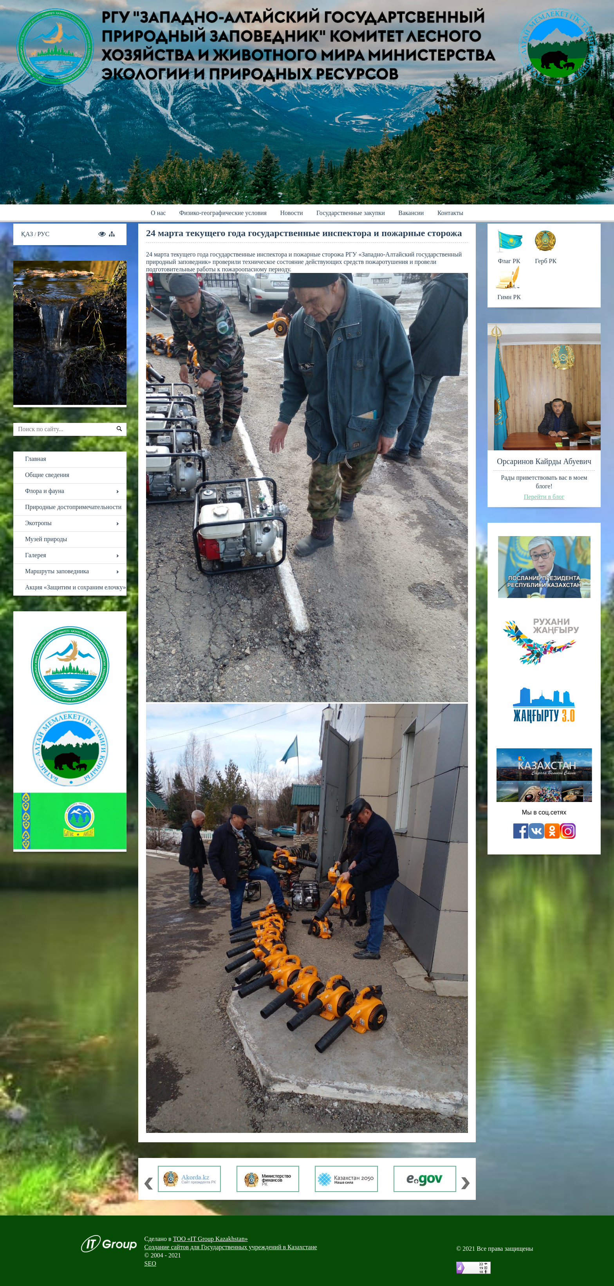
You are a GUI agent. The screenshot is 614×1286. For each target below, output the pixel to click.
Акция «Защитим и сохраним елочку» (75, 587)
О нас (158, 213)
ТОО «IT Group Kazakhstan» (210, 1238)
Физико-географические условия (223, 213)
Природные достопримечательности (73, 507)
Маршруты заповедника (57, 571)
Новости (291, 213)
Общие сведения (47, 474)
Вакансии (411, 213)
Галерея (35, 555)
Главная (35, 458)
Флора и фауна (44, 491)
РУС (44, 234)
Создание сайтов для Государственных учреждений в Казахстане (230, 1247)
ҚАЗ (27, 234)
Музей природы (46, 539)
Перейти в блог (544, 496)
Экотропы (38, 523)
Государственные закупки (350, 213)
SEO (150, 1263)
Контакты (450, 213)
